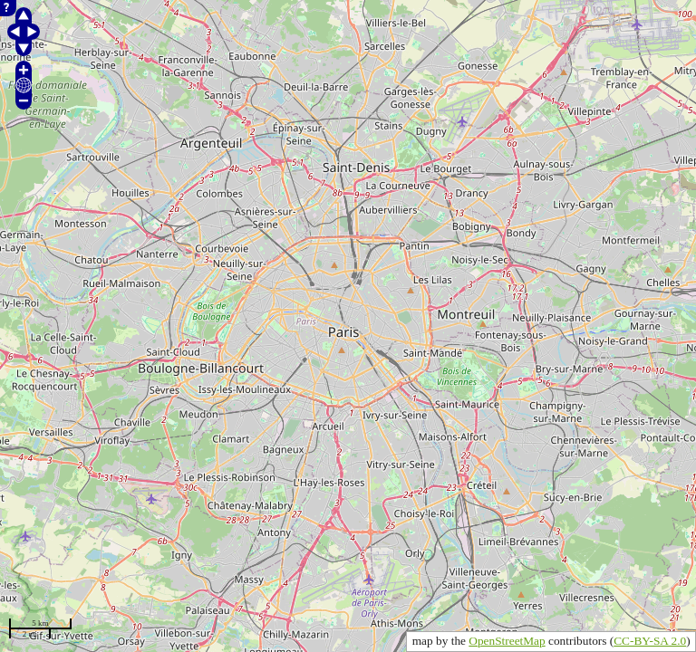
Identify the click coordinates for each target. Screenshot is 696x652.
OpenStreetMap (507, 640)
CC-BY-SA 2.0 (650, 640)
